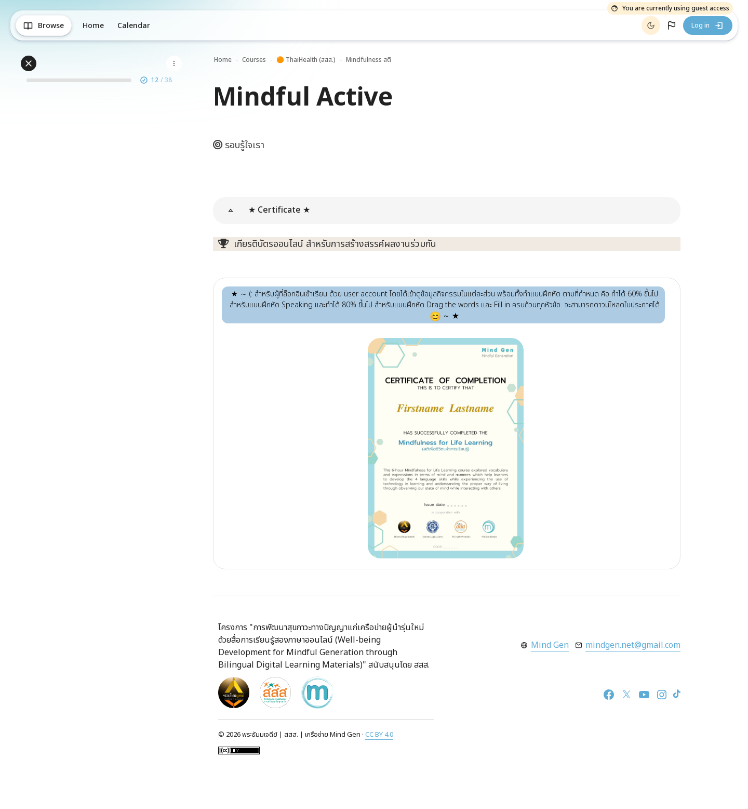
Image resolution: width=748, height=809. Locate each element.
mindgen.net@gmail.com (632, 645)
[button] (671, 25)
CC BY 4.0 (379, 734)
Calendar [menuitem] (133, 25)
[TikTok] (676, 694)
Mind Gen (550, 645)
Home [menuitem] (93, 25)
